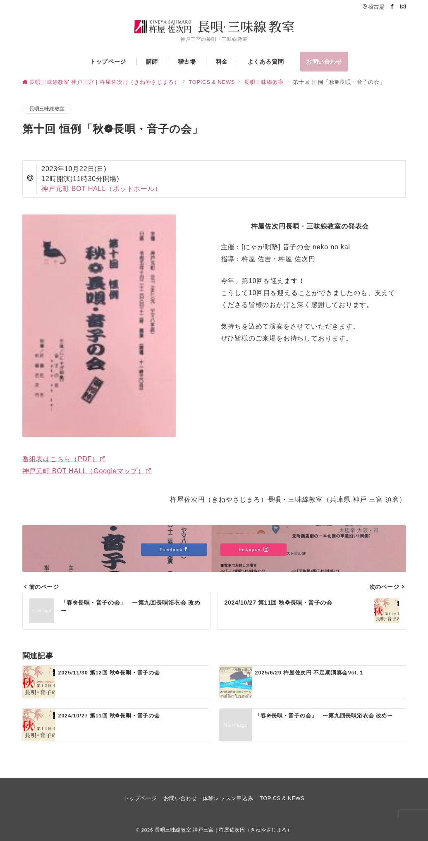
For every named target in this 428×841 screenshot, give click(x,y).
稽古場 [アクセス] (373, 7)
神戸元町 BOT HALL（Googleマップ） (87, 470)
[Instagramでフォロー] (403, 7)
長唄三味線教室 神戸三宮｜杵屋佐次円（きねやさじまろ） (223, 829)
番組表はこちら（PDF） (64, 458)
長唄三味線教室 (47, 108)
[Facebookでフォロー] (392, 7)
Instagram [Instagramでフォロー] (253, 549)
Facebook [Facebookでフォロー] (174, 549)
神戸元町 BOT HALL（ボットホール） (101, 188)
